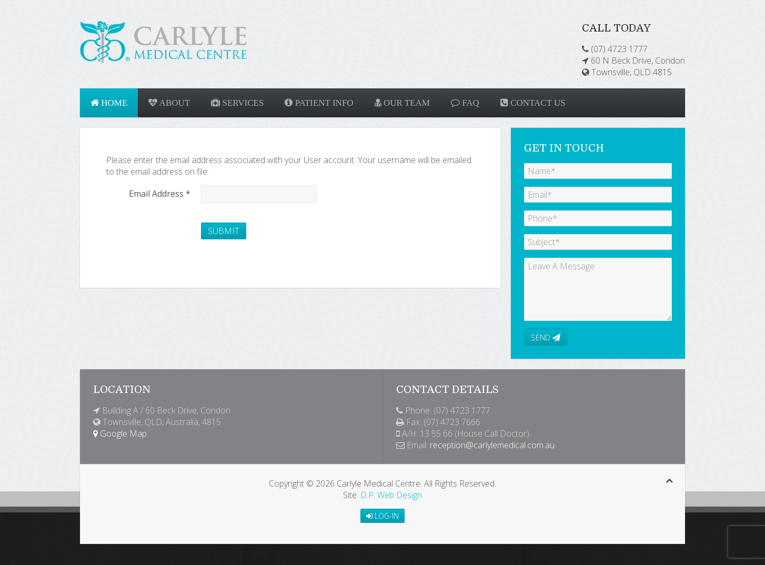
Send (545, 337)
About (169, 103)
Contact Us (533, 103)
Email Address (159, 193)
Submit (223, 231)
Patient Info (319, 103)
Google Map (120, 433)
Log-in (382, 516)
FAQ (465, 103)
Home (108, 103)
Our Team (402, 103)
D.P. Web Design (391, 495)
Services (237, 103)
